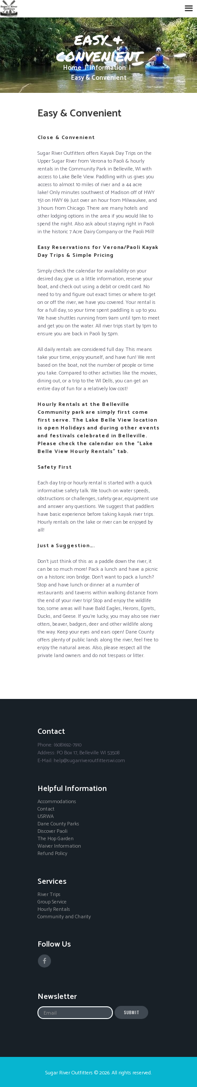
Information (108, 68)
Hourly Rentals (53, 909)
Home (72, 68)
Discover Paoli (52, 831)
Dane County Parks (58, 824)
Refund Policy (52, 854)
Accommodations (56, 802)
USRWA (45, 817)
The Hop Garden (55, 839)
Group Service (52, 902)
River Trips (49, 895)
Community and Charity (64, 917)
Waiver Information (59, 846)
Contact (45, 809)
